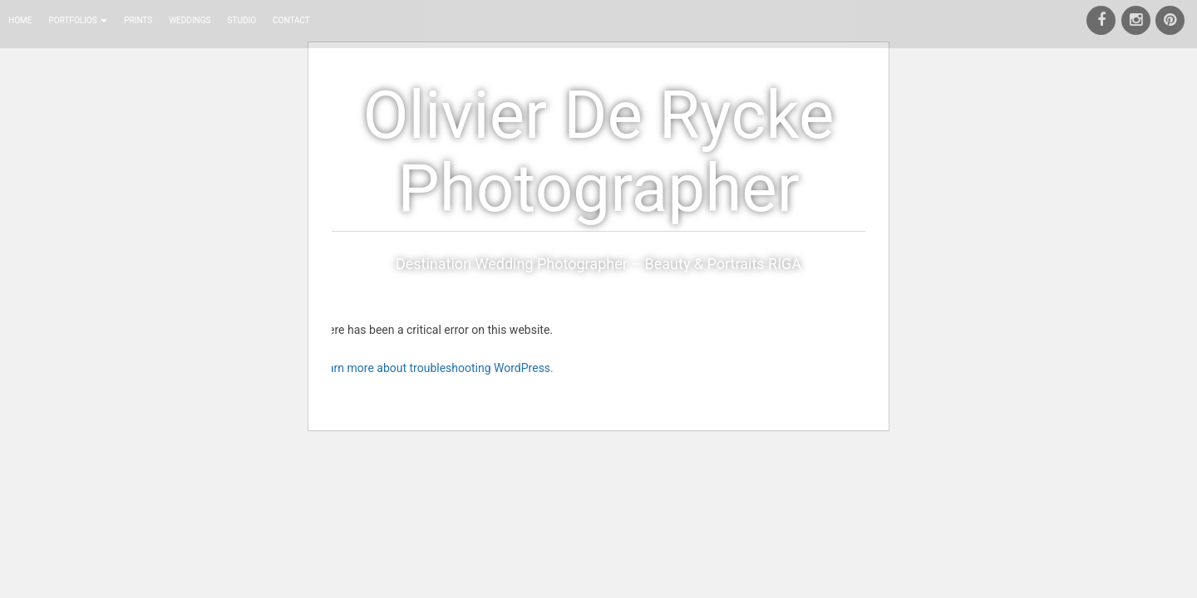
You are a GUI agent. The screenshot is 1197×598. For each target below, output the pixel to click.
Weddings (189, 20)
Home (20, 20)
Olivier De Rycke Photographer (599, 152)
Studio (242, 20)
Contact (291, 20)
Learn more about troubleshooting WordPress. (434, 368)
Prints (138, 20)
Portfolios (77, 20)
